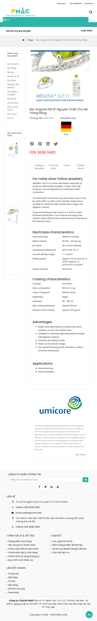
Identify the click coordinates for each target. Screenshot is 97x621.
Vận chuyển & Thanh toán (21, 545)
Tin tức (11, 581)
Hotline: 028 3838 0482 (28, 507)
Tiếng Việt (61, 3)
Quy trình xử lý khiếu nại (20, 560)
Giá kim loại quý (16, 588)
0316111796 (20, 604)
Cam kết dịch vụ (61, 552)
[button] (85, 479)
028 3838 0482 (43, 152)
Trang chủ (13, 573)
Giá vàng (13, 585)
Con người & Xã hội (62, 541)
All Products (13, 64)
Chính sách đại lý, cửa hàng (23, 552)
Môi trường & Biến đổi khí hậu (67, 545)
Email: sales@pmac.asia (29, 512)
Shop (30, 40)
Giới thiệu (13, 577)
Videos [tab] (67, 165)
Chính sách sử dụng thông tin (24, 556)
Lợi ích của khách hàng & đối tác (69, 548)
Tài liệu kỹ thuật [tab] (53, 167)
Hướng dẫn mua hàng (19, 541)
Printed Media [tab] (80, 167)
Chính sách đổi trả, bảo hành (23, 548)
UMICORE (48, 118)
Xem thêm (80, 454)
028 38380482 (75, 3)
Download (88, 3)
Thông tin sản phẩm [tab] (39, 167)
